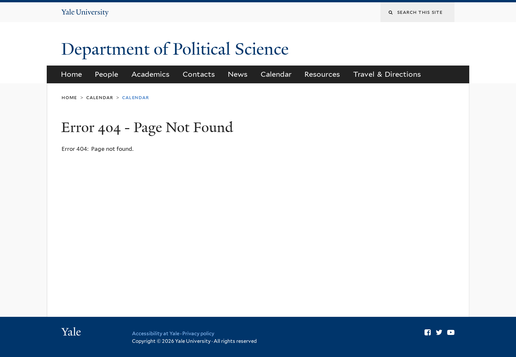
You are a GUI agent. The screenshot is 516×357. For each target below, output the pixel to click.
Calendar (276, 74)
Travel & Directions (387, 74)
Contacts (199, 74)
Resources (322, 74)
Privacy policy (198, 334)
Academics (150, 74)
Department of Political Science (177, 49)
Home (71, 74)
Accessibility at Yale (155, 334)
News (237, 74)
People (106, 74)
